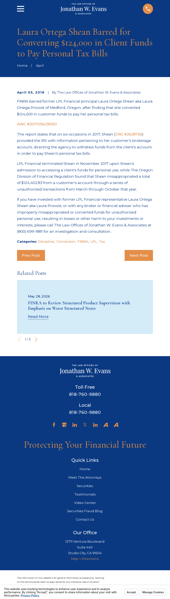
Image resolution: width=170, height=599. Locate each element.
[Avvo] (105, 424)
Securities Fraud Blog (85, 511)
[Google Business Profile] (64, 424)
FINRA (83, 241)
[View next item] (36, 339)
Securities (85, 486)
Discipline (46, 241)
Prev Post (31, 255)
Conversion (65, 241)
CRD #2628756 (128, 134)
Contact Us (85, 519)
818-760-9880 (85, 394)
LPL (93, 241)
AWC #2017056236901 (37, 124)
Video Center (85, 503)
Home (85, 469)
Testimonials (85, 494)
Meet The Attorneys (84, 477)
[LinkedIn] (74, 424)
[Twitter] (85, 424)
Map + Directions (85, 559)
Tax (102, 241)
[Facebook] (54, 424)
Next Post (139, 255)
